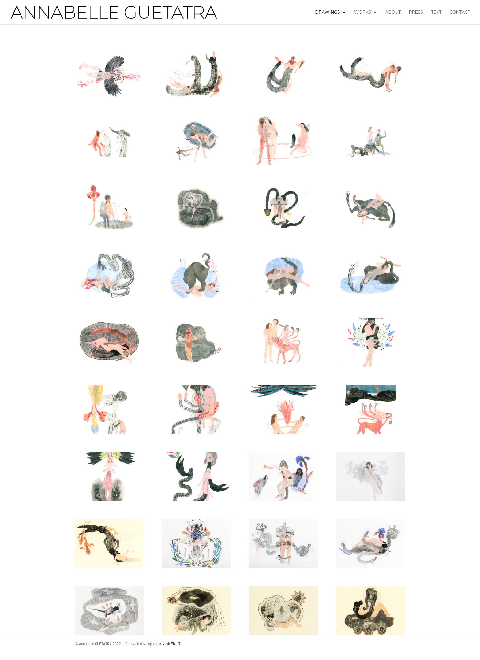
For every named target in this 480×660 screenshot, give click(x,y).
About (393, 12)
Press (416, 12)
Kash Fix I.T (171, 644)
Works (362, 12)
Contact (459, 12)
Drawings (327, 12)
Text (436, 12)
